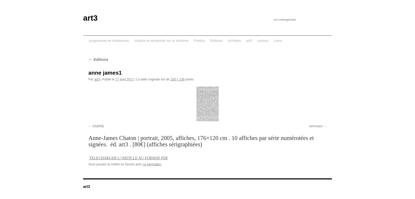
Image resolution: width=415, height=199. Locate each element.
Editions (216, 41)
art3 (90, 17)
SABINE (98, 126)
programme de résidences (109, 41)
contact (263, 41)
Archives (234, 41)
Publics (199, 41)
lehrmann (316, 126)
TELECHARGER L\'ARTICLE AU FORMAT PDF (128, 158)
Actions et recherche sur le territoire (161, 41)
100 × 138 (177, 79)
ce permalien (152, 164)
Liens (278, 41)
